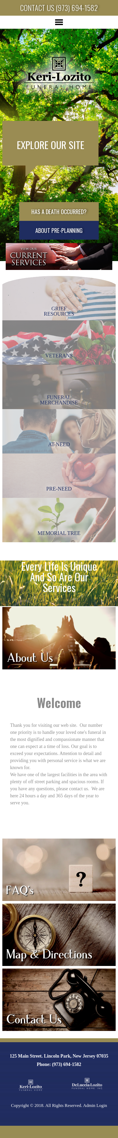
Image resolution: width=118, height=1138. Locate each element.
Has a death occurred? (59, 211)
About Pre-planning (59, 230)
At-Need (59, 444)
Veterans (59, 355)
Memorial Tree (59, 533)
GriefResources (59, 311)
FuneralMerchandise (59, 400)
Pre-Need (59, 488)
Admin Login (95, 1105)
